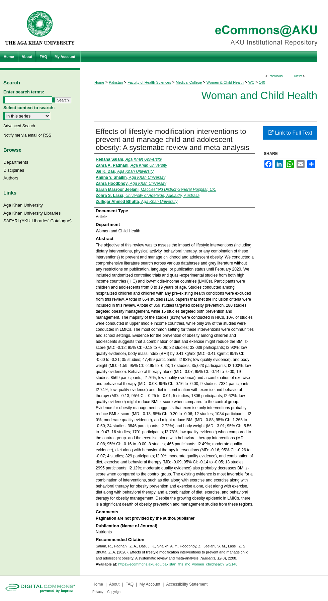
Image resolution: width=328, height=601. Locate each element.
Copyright (114, 592)
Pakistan (116, 82)
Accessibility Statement (187, 584)
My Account (150, 584)
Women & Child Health (225, 82)
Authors (10, 177)
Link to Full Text (290, 133)
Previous (275, 76)
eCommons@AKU (204, 25)
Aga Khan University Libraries (32, 213)
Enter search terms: (23, 91)
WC (251, 82)
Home (99, 82)
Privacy (97, 592)
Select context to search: (29, 107)
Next (298, 76)
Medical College (189, 82)
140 (262, 82)
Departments (15, 162)
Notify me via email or (27, 135)
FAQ (130, 584)
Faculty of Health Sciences (149, 82)
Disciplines (13, 170)
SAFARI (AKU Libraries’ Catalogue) (37, 220)
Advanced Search (19, 126)
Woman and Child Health (259, 95)
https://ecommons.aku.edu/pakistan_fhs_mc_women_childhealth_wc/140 (177, 564)
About (114, 584)
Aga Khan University (23, 205)
